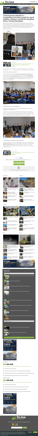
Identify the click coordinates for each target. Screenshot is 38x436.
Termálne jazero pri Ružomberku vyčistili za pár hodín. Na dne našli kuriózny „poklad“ (17, 366)
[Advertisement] (19, 297)
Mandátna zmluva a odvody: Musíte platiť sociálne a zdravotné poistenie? (15, 389)
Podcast (20, 232)
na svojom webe (10, 69)
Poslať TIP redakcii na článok (19, 161)
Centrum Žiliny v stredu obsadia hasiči (10, 368)
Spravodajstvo (5, 175)
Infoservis (4, 204)
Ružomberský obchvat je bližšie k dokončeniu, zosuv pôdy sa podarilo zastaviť (16, 375)
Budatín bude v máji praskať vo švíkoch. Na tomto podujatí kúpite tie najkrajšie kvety (17, 370)
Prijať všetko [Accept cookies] (35, 432)
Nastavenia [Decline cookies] (30, 432)
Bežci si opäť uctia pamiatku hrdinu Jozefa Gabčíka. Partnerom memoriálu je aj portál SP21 (18, 382)
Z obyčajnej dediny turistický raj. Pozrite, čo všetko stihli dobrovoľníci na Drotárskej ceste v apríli (19, 373)
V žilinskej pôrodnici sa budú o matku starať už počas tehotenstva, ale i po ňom (16, 386)
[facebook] (7, 31)
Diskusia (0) (19, 164)
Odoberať (24, 427)
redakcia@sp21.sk (29, 159)
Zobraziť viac (19, 337)
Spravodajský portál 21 (20, 419)
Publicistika (21, 175)
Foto (20, 204)
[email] (9, 31)
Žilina (9, 2)
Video (4, 232)
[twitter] (8, 31)
